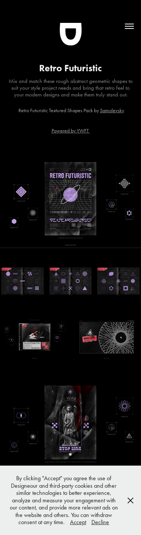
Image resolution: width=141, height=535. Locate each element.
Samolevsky (112, 110)
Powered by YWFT (71, 131)
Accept (78, 522)
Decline (100, 522)
